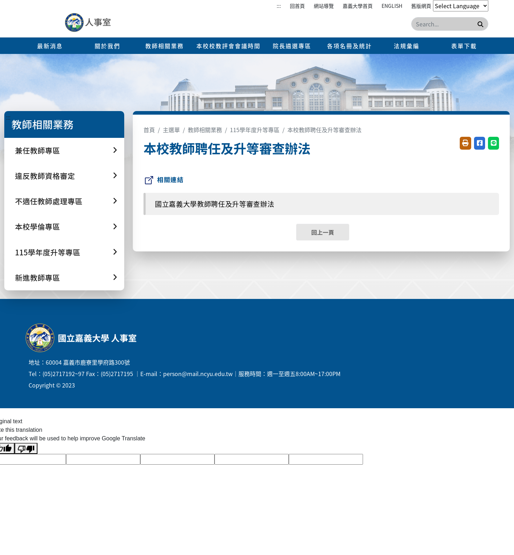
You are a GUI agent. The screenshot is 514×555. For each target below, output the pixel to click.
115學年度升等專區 (254, 129)
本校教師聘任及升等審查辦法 (324, 129)
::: (279, 5)
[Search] (449, 24)
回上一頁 (322, 232)
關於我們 (107, 45)
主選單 (171, 129)
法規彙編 (406, 45)
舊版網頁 (421, 5)
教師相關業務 (164, 45)
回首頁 (297, 5)
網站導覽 (324, 5)
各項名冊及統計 (349, 45)
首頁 (149, 129)
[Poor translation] (26, 448)
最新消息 (50, 45)
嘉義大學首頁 (358, 5)
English (392, 5)
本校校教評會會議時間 (228, 45)
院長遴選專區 (292, 45)
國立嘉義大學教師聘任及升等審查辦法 (214, 204)
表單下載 (464, 45)
